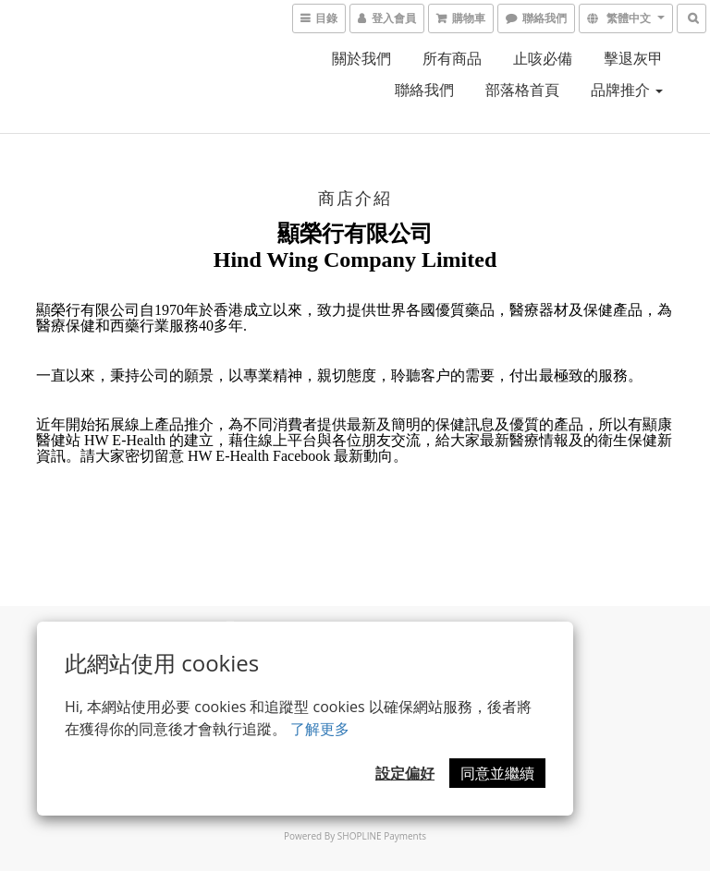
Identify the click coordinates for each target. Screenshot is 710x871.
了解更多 (319, 729)
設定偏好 (405, 773)
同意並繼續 (497, 773)
